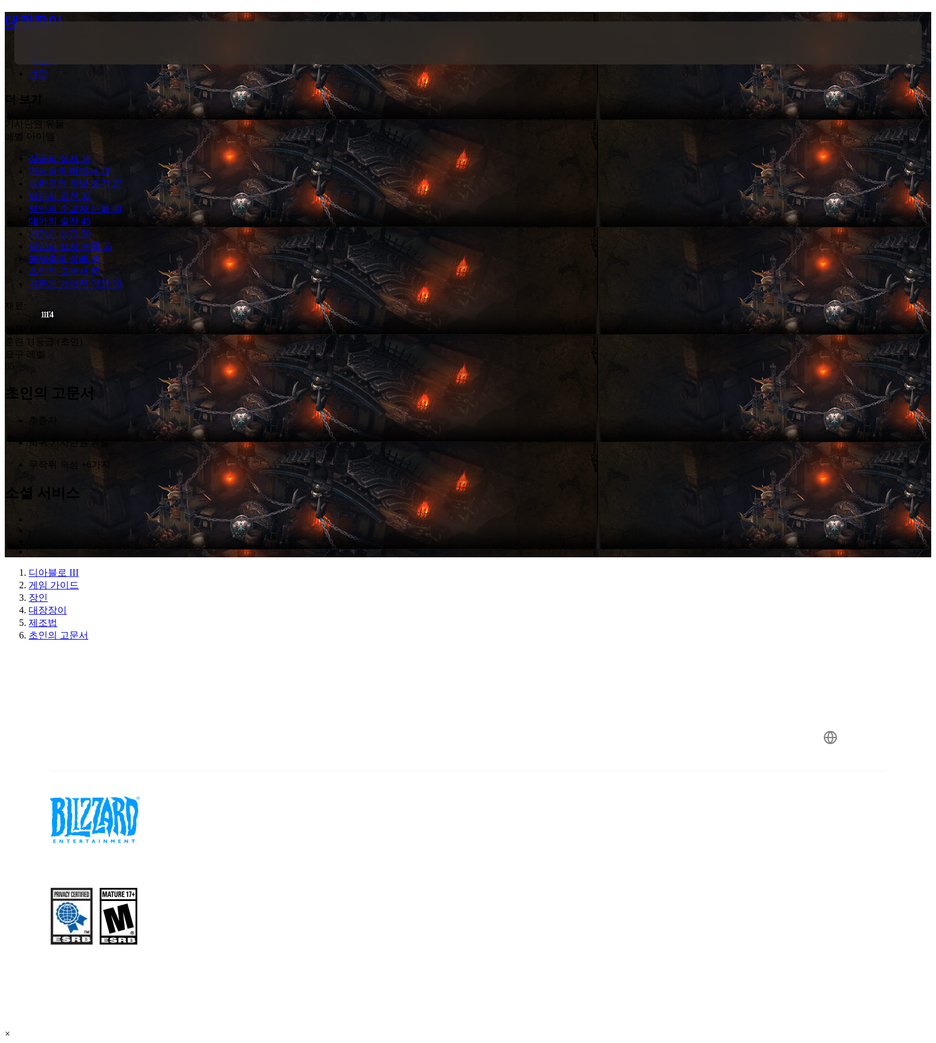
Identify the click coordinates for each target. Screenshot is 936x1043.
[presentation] (58, 42)
